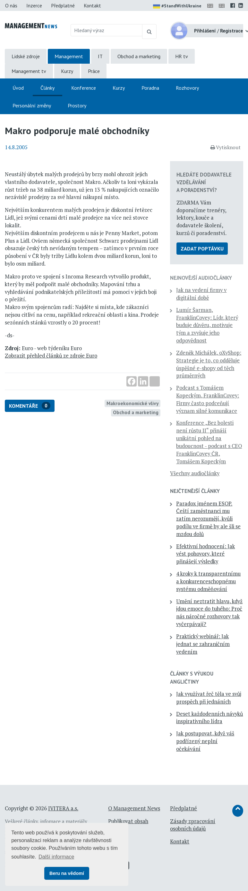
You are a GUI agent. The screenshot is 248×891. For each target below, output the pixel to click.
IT (100, 56)
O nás (11, 5)
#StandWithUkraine (177, 6)
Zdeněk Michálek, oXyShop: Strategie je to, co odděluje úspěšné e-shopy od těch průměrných (208, 364)
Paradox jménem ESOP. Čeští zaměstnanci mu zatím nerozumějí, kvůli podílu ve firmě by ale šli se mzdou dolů (208, 519)
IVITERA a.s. (63, 808)
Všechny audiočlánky (194, 473)
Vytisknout (225, 147)
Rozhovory (187, 88)
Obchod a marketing (138, 56)
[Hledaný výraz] (106, 30)
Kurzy (67, 71)
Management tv (29, 71)
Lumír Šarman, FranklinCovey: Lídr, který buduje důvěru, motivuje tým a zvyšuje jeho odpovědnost (207, 325)
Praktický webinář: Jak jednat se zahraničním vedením (203, 644)
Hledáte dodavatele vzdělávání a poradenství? (204, 182)
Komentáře (29, 405)
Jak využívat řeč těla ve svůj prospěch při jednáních (208, 697)
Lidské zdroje (26, 56)
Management (69, 56)
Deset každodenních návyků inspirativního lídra (209, 717)
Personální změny (32, 105)
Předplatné (63, 5)
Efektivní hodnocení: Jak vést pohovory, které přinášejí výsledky (205, 554)
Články (47, 88)
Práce (94, 71)
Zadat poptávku (202, 248)
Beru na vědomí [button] (66, 873)
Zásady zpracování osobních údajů (192, 825)
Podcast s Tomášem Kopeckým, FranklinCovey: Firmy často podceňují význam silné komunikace (207, 399)
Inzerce (34, 5)
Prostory (77, 105)
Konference (83, 88)
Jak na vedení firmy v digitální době (201, 293)
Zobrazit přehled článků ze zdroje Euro (51, 355)
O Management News (134, 808)
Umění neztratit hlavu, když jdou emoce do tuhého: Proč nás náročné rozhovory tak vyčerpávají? (209, 613)
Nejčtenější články (195, 491)
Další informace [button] (56, 856)
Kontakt (92, 5)
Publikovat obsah (128, 821)
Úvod (18, 88)
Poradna (150, 88)
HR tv (181, 56)
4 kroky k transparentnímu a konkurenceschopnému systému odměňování (208, 581)
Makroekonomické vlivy (132, 403)
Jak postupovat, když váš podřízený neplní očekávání (205, 741)
